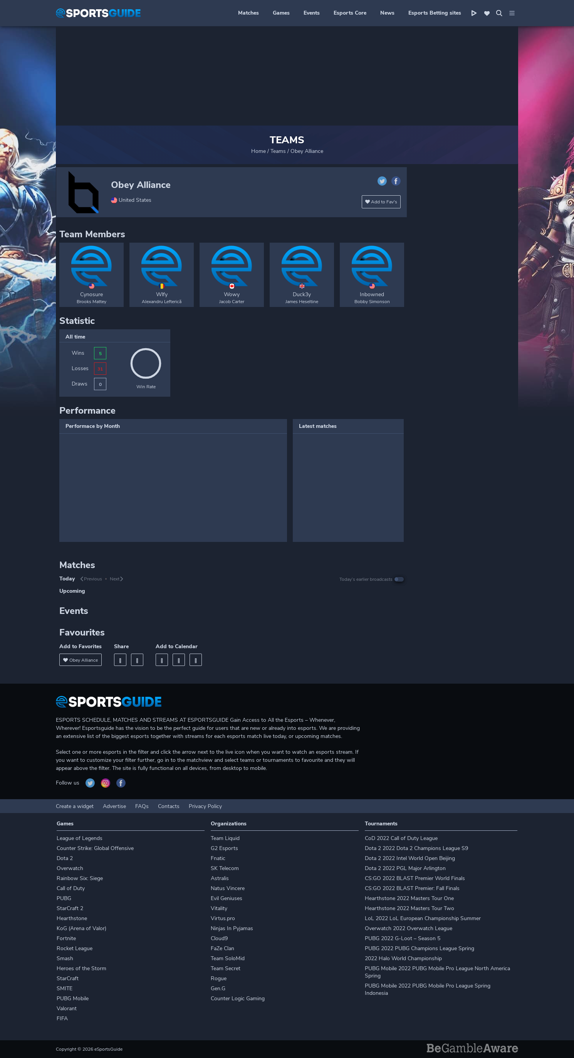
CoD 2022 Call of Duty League (401, 838)
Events (312, 13)
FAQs (142, 806)
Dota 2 (65, 858)
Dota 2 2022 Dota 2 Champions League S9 (416, 848)
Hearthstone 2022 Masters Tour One (409, 898)
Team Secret (225, 968)
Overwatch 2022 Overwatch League (408, 928)
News (387, 13)
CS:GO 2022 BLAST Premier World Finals (415, 878)
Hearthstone (72, 918)
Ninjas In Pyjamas (232, 928)
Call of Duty (71, 888)
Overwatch (70, 868)
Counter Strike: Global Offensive (95, 848)
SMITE (64, 988)
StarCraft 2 (70, 908)
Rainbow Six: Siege (80, 878)
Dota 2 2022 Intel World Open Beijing (410, 858)
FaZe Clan (222, 948)
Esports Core (350, 13)
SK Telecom (225, 868)
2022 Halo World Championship (403, 958)
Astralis (220, 878)
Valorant (67, 1008)
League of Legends (79, 838)
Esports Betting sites (434, 13)
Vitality (219, 908)
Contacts (169, 806)
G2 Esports (224, 848)
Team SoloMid (228, 958)
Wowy (232, 294)
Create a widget (75, 806)
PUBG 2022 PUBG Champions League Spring (419, 948)
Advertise (114, 806)
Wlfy (162, 294)
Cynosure (91, 294)
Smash (65, 958)
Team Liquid (225, 838)
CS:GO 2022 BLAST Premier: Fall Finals (412, 888)
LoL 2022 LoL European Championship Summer (423, 918)
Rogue (219, 978)
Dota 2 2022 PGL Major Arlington (405, 868)
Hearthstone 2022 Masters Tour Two (409, 908)
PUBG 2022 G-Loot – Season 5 (402, 938)
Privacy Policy (205, 806)
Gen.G (218, 988)
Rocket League (74, 948)
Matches (248, 13)
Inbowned (372, 294)
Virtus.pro (223, 918)
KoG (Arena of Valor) (81, 928)
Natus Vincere (228, 888)
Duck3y (302, 294)
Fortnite (66, 938)
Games (281, 13)
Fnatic (218, 858)
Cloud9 (219, 938)
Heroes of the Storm (81, 968)
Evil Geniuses (226, 898)
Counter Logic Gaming (238, 998)
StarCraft (68, 978)
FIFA (62, 1018)
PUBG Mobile (73, 998)
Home (258, 151)
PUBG (64, 898)
